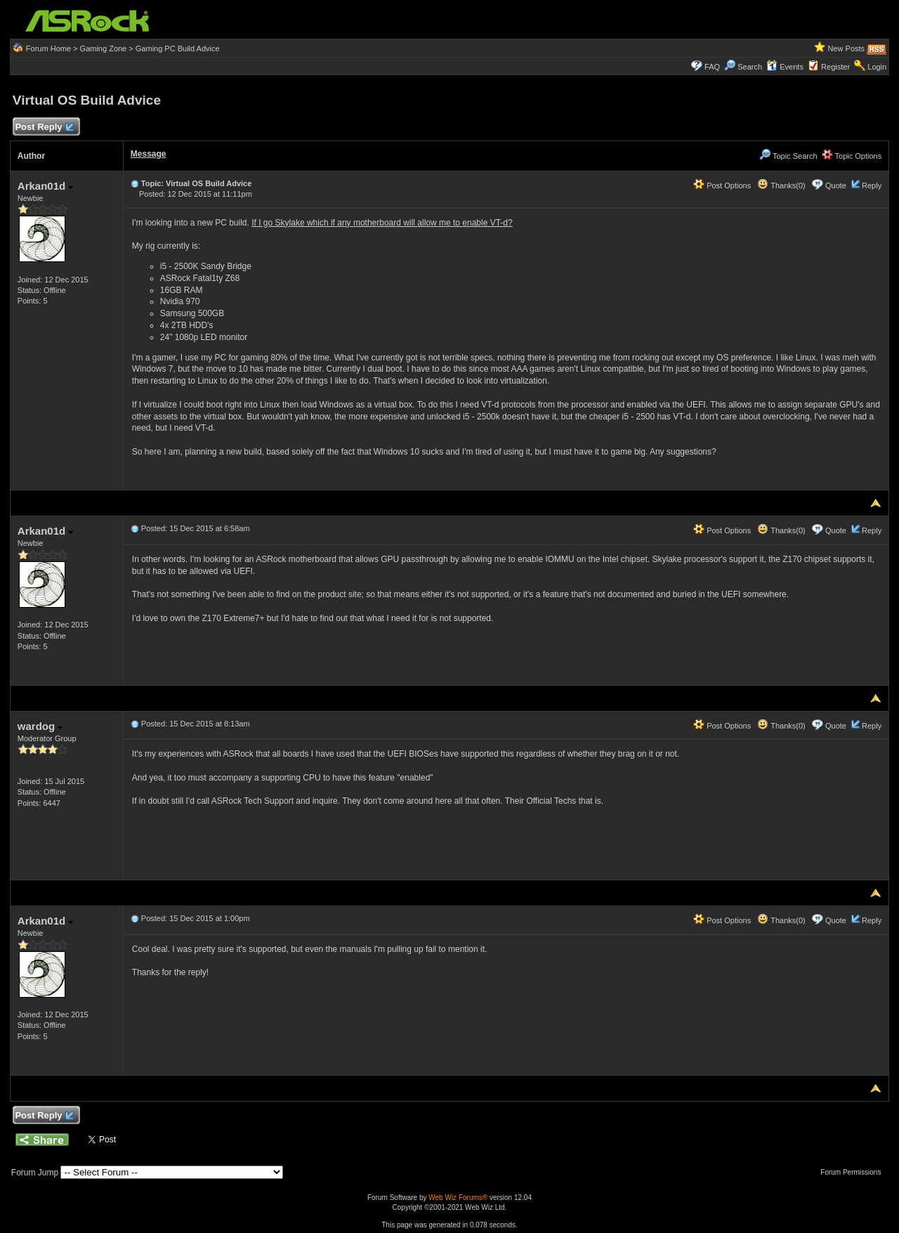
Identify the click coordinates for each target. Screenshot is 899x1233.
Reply (871, 185)
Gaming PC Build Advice (178, 48)
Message (148, 154)
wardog (40, 726)
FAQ (712, 67)
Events (784, 67)
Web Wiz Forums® (457, 1197)
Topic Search (788, 156)
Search (749, 67)
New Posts (846, 48)
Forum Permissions (854, 1172)
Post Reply (44, 127)
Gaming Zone (103, 48)
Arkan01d (46, 186)
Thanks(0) (781, 185)
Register (835, 67)
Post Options (722, 185)
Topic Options (852, 156)
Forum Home (48, 48)
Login (876, 67)
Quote (835, 185)
